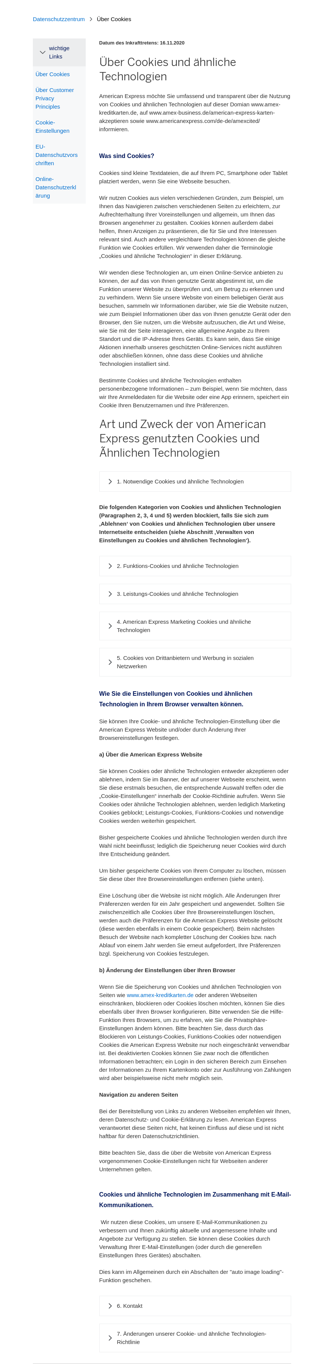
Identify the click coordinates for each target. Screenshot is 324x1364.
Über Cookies (52, 74)
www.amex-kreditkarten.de (160, 995)
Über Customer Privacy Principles (54, 98)
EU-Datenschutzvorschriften (56, 154)
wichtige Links (59, 52)
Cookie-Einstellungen (52, 126)
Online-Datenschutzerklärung (55, 187)
